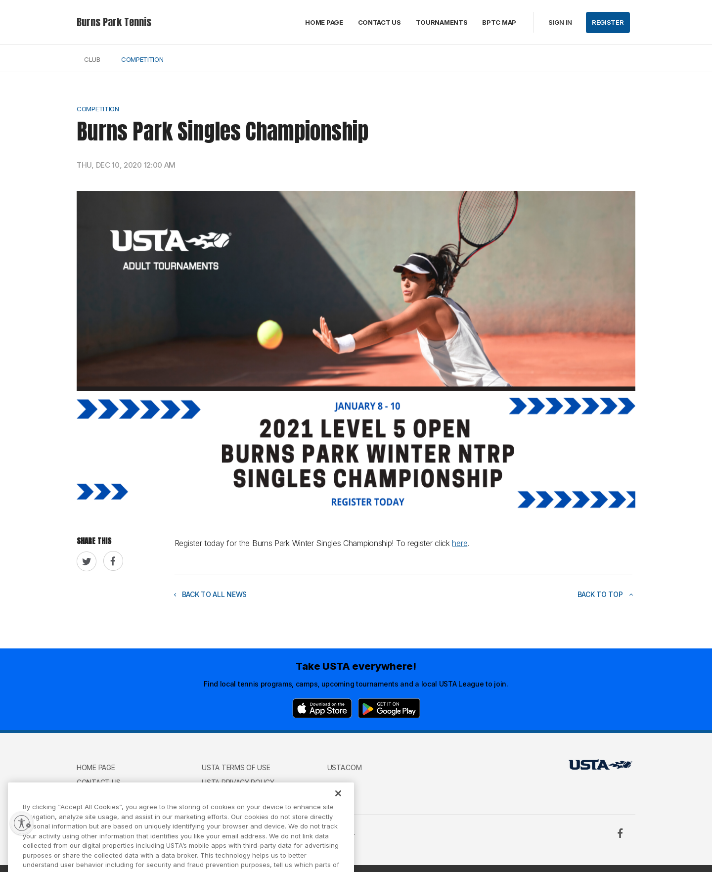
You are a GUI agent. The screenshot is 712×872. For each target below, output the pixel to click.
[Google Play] (389, 708)
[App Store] (322, 708)
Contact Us (379, 22)
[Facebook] (620, 832)
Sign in (560, 22)
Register (608, 22)
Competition (142, 59)
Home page (324, 22)
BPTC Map (499, 22)
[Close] (338, 801)
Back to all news (211, 594)
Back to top (605, 594)
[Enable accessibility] (22, 823)
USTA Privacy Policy (238, 782)
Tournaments (442, 22)
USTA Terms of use (236, 767)
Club (92, 59)
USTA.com (344, 767)
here (459, 543)
